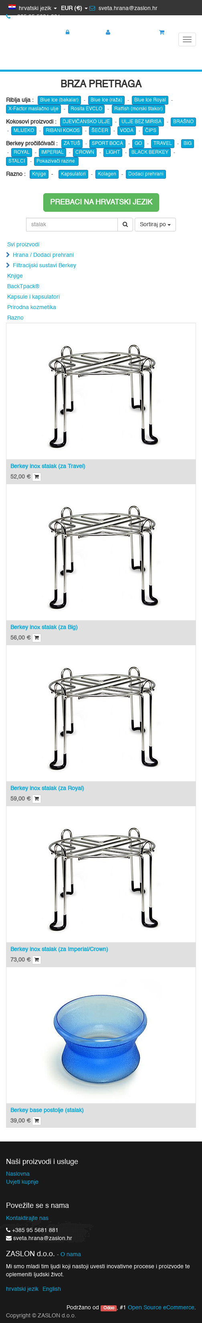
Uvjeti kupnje (22, 1182)
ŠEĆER (99, 130)
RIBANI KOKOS (63, 130)
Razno (15, 318)
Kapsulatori (73, 174)
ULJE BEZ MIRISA (141, 122)
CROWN (84, 152)
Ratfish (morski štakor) (138, 109)
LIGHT (113, 152)
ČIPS (150, 130)
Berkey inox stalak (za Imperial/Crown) (59, 949)
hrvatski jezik (22, 1289)
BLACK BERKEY (149, 152)
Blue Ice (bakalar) (59, 100)
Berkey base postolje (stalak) (47, 1110)
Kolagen (107, 174)
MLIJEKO (24, 130)
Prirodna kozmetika (31, 307)
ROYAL (22, 152)
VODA (126, 130)
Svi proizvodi (23, 245)
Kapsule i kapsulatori (33, 297)
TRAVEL (163, 143)
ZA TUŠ (72, 143)
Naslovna (18, 1174)
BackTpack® (23, 286)
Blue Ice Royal (150, 100)
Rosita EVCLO (86, 109)
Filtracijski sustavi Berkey (44, 265)
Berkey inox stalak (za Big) (44, 627)
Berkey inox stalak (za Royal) (47, 788)
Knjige (39, 174)
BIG (188, 143)
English (51, 1289)
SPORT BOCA (107, 143)
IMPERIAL (52, 152)
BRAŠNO (183, 122)
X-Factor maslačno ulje (33, 109)
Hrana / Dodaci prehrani (43, 255)
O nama (71, 1254)
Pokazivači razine (56, 161)
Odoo (108, 1308)
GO (138, 143)
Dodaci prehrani (146, 174)
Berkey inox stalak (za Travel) (47, 466)
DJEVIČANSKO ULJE (86, 122)
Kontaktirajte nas (27, 1218)
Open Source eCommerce (161, 1308)
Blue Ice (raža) (106, 100)
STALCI (16, 161)
